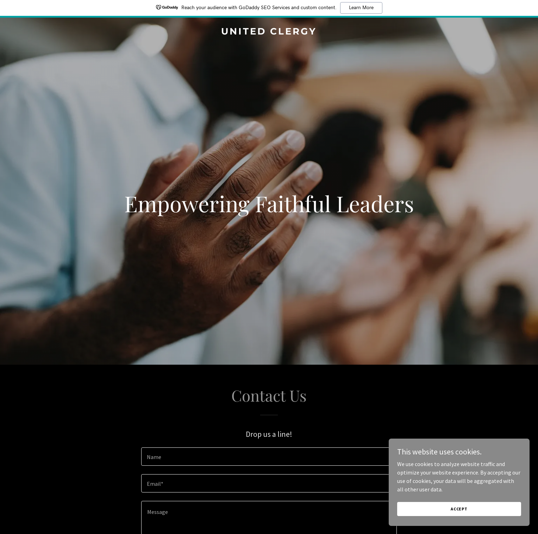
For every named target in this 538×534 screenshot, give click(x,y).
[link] (269, 32)
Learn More (361, 7)
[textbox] (268, 456)
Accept (459, 508)
